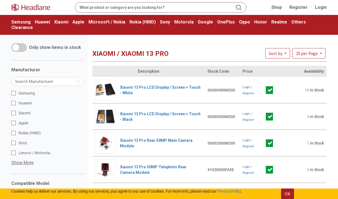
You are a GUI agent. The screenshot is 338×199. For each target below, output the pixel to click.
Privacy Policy (229, 191)
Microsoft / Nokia (107, 22)
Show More (22, 162)
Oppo (244, 22)
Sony (165, 22)
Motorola (184, 22)
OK (287, 194)
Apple (78, 22)
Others (298, 22)
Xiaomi (61, 22)
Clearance (22, 27)
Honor (260, 22)
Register (298, 7)
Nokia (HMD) (142, 22)
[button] (309, 53)
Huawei (42, 22)
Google (205, 22)
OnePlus (226, 22)
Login (321, 7)
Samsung (21, 22)
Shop (276, 7)
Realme (279, 22)
